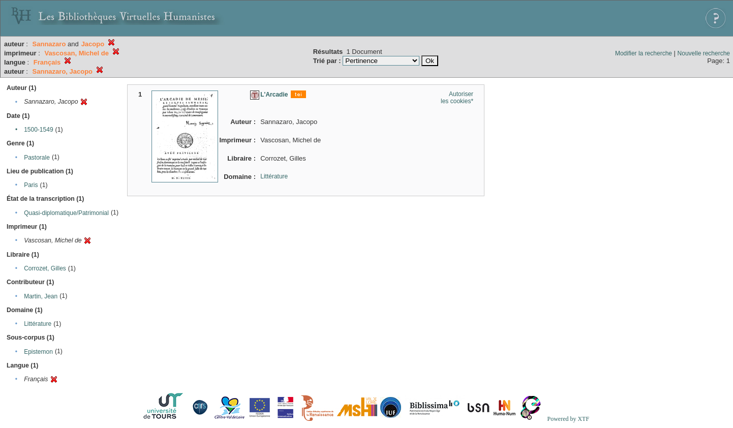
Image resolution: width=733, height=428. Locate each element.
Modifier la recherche (643, 53)
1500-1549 (38, 129)
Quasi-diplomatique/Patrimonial (66, 213)
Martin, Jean (40, 296)
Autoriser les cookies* (457, 97)
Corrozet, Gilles (45, 268)
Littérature (37, 323)
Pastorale (37, 157)
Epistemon (38, 351)
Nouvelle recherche (704, 53)
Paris (31, 185)
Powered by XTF (568, 418)
